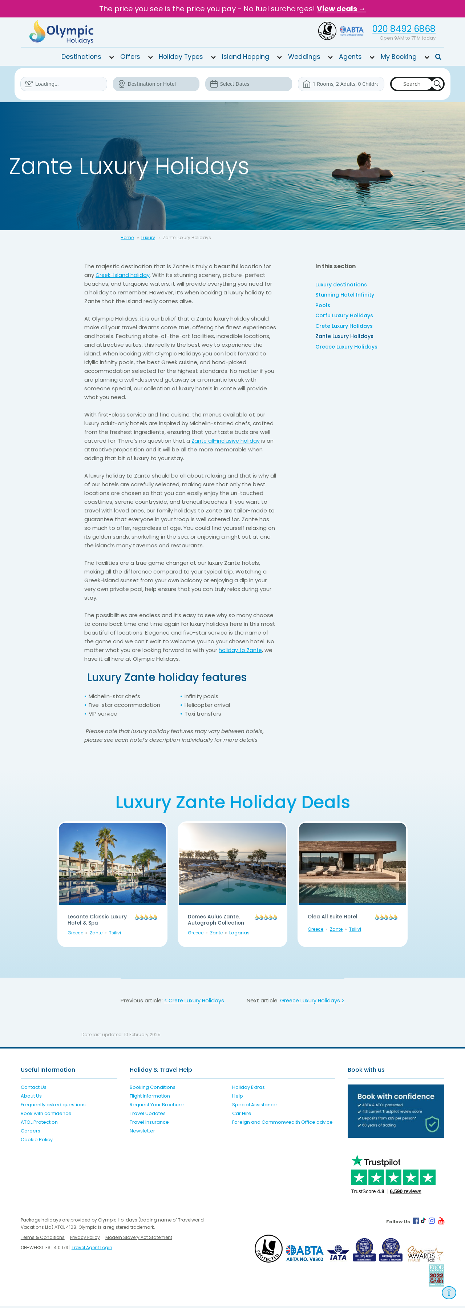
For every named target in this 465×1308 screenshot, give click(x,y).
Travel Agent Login (92, 1250)
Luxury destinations (343, 285)
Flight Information (150, 1098)
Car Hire (241, 1115)
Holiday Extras (248, 1089)
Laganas (239, 935)
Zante (96, 935)
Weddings (304, 56)
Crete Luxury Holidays (345, 328)
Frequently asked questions (53, 1106)
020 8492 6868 (404, 29)
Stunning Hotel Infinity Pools (346, 301)
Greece (75, 935)
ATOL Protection (39, 1124)
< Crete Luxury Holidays (195, 1002)
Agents (350, 56)
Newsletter (142, 1133)
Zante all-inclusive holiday (226, 440)
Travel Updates (148, 1115)
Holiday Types (181, 56)
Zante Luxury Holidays (346, 339)
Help (237, 1098)
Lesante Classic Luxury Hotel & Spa (95, 921)
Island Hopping (245, 56)
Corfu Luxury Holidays (346, 317)
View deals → (341, 9)
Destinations (81, 56)
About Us (31, 1098)
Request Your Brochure (157, 1106)
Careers (30, 1133)
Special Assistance (254, 1106)
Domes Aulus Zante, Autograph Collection (220, 921)
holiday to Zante (241, 650)
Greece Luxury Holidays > (311, 1002)
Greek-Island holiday (123, 275)
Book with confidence (46, 1115)
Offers (130, 56)
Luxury (148, 237)
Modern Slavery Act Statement (138, 1239)
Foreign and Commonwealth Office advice (282, 1124)
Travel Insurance (149, 1124)
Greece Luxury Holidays (348, 350)
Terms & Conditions (43, 1239)
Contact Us (33, 1089)
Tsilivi (115, 935)
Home (127, 237)
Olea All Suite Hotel (335, 917)
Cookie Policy (37, 1141)
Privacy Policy (85, 1239)
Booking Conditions (152, 1089)
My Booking (399, 56)
